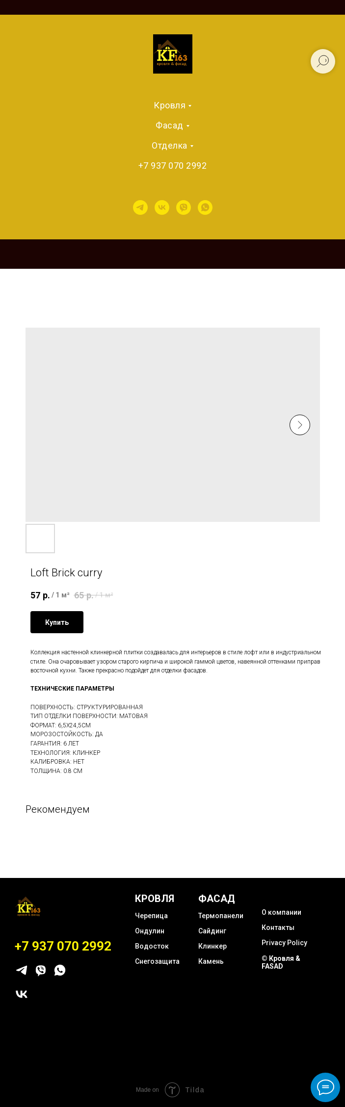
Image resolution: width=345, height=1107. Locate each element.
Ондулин (149, 931)
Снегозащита (157, 961)
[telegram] (140, 207)
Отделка (169, 145)
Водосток (152, 946)
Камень (211, 961)
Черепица (151, 916)
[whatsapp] (205, 207)
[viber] (183, 207)
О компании (281, 912)
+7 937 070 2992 (172, 165)
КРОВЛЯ (154, 898)
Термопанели (220, 916)
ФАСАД (216, 898)
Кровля (170, 105)
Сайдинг (212, 931)
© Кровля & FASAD (281, 962)
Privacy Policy (284, 943)
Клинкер (212, 946)
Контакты (278, 927)
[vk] (162, 207)
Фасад (170, 125)
